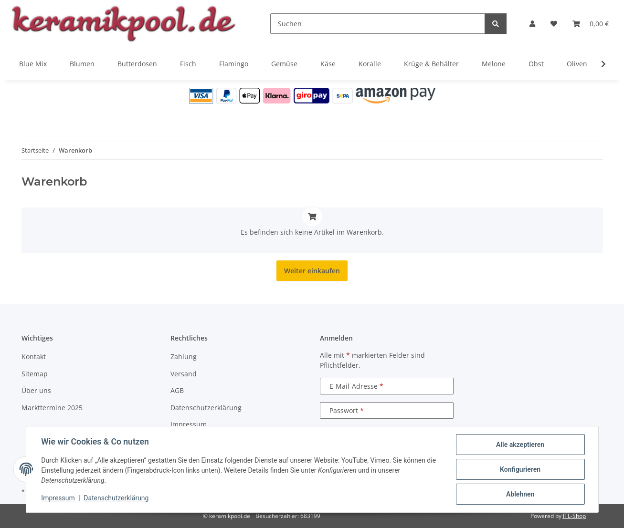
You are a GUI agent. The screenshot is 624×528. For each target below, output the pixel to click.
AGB (177, 390)
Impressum (58, 498)
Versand (183, 373)
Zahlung (183, 356)
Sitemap (34, 373)
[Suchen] (377, 23)
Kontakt (33, 356)
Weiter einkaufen (312, 270)
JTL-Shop (574, 516)
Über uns (36, 390)
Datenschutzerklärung (116, 498)
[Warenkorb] (590, 23)
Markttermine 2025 (52, 407)
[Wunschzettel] (554, 23)
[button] (532, 23)
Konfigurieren (520, 469)
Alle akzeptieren (520, 444)
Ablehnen (520, 494)
